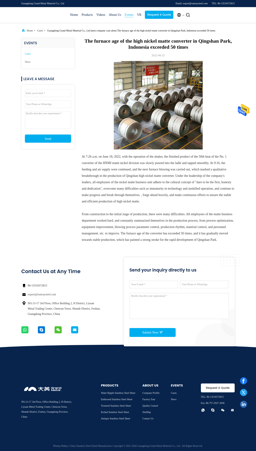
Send (48, 139)
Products (87, 15)
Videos (100, 15)
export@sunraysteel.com (42, 294)
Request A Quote (159, 15)
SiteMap (146, 412)
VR (139, 15)
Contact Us (148, 418)
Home (74, 15)
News (28, 62)
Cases (40, 30)
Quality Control (150, 405)
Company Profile (150, 393)
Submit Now (152, 332)
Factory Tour (148, 399)
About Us (115, 15)
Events (129, 15)
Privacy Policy (60, 446)
